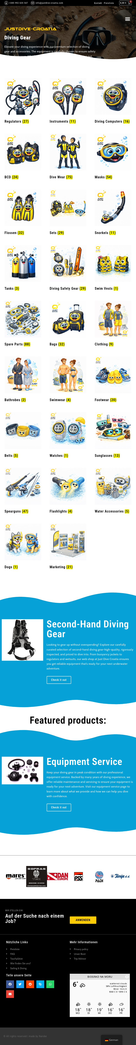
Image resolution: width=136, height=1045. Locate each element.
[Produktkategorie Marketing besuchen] (68, 547)
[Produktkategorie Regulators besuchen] (23, 101)
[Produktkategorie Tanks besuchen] (23, 268)
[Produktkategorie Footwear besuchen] (113, 380)
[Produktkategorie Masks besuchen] (113, 157)
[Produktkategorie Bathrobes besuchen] (23, 380)
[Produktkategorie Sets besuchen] (68, 213)
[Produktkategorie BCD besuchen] (23, 157)
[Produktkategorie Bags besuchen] (68, 324)
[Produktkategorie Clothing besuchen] (113, 324)
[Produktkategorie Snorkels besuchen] (113, 213)
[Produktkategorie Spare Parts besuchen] (23, 324)
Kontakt (98, 3)
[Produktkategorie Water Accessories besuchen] (113, 491)
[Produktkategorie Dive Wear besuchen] (68, 157)
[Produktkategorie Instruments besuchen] (68, 101)
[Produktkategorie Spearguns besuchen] (23, 491)
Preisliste (109, 3)
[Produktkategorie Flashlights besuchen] (68, 491)
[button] (128, 19)
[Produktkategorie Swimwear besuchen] (68, 380)
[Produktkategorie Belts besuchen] (23, 435)
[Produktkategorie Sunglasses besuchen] (113, 435)
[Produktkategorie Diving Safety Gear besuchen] (68, 268)
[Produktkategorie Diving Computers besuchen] (113, 101)
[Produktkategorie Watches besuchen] (68, 435)
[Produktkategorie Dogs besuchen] (23, 547)
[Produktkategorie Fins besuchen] (23, 213)
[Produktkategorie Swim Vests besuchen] (113, 268)
